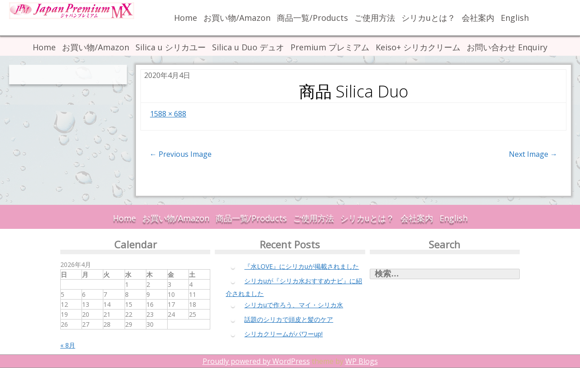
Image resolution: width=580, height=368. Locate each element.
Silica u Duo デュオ (248, 47)
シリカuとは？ (428, 17)
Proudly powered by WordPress (256, 361)
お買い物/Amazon (237, 17)
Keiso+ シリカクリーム (418, 47)
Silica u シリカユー (170, 47)
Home (185, 17)
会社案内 (478, 17)
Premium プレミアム (329, 47)
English (515, 17)
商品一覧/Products (312, 17)
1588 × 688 (168, 114)
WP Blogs (361, 361)
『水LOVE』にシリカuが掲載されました (301, 266)
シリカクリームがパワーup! (283, 333)
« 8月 (67, 345)
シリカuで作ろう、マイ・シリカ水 (293, 304)
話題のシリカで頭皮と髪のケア (288, 319)
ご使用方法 (374, 17)
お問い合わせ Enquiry (507, 47)
